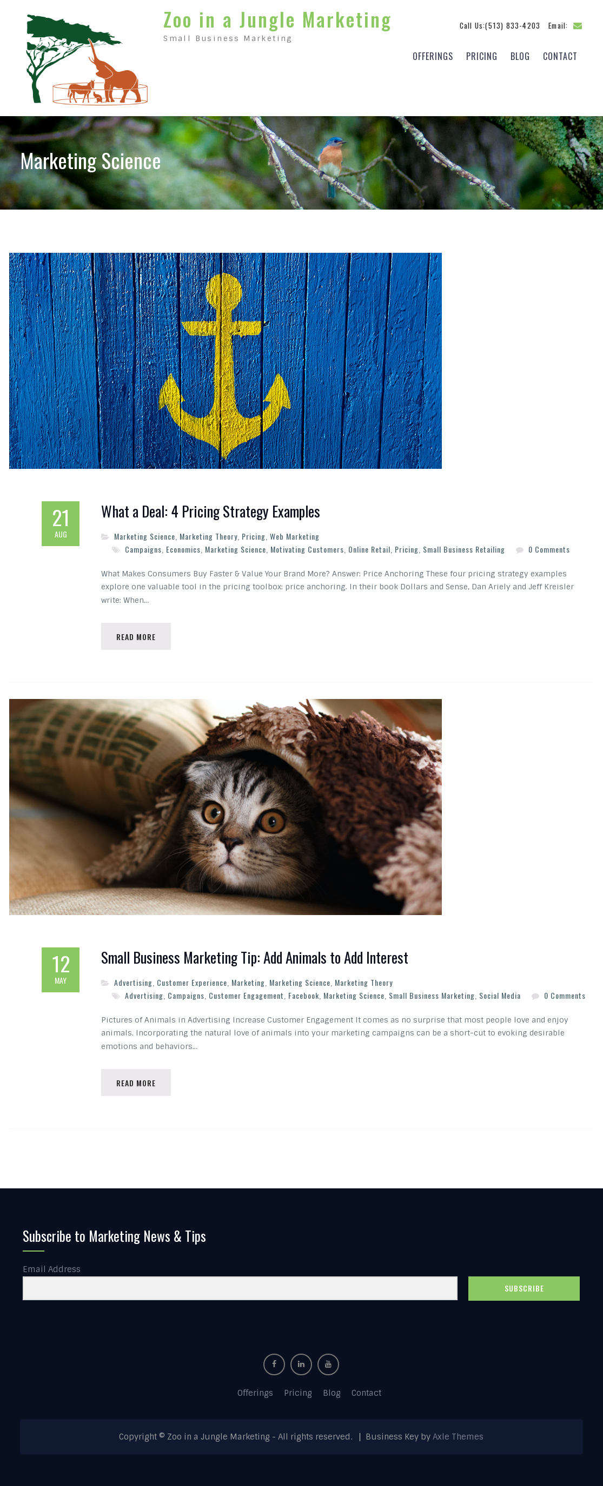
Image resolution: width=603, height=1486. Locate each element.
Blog (520, 54)
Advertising (133, 980)
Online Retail (369, 546)
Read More (137, 634)
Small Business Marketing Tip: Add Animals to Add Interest (254, 955)
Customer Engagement (246, 993)
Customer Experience (192, 980)
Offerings (433, 54)
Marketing (248, 980)
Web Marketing (295, 533)
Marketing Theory (208, 533)
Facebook (303, 993)
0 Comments (549, 546)
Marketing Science (144, 533)
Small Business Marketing (432, 993)
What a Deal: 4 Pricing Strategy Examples (210, 509)
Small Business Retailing (464, 546)
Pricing (482, 54)
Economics (183, 546)
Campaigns (143, 546)
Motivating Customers (307, 546)
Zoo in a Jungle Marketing (277, 17)
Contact (560, 54)
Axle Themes (458, 1435)
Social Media (500, 993)
